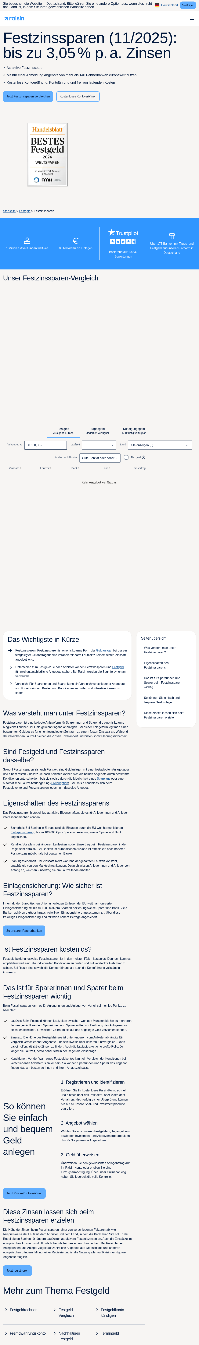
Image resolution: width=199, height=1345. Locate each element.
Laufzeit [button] (46, 468)
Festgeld (24, 211)
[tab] (63, 431)
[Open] (187, 445)
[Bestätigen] (188, 5)
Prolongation (59, 783)
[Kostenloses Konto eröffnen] (78, 96)
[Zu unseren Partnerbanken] (24, 930)
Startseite (9, 211)
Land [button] (107, 468)
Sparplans (103, 778)
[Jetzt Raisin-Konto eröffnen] (24, 1193)
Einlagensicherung (23, 832)
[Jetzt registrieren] (17, 1270)
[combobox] (99, 445)
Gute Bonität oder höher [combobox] (98, 458)
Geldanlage (103, 650)
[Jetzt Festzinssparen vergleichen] (28, 96)
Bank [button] (75, 468)
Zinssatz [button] (15, 468)
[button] (192, 18)
